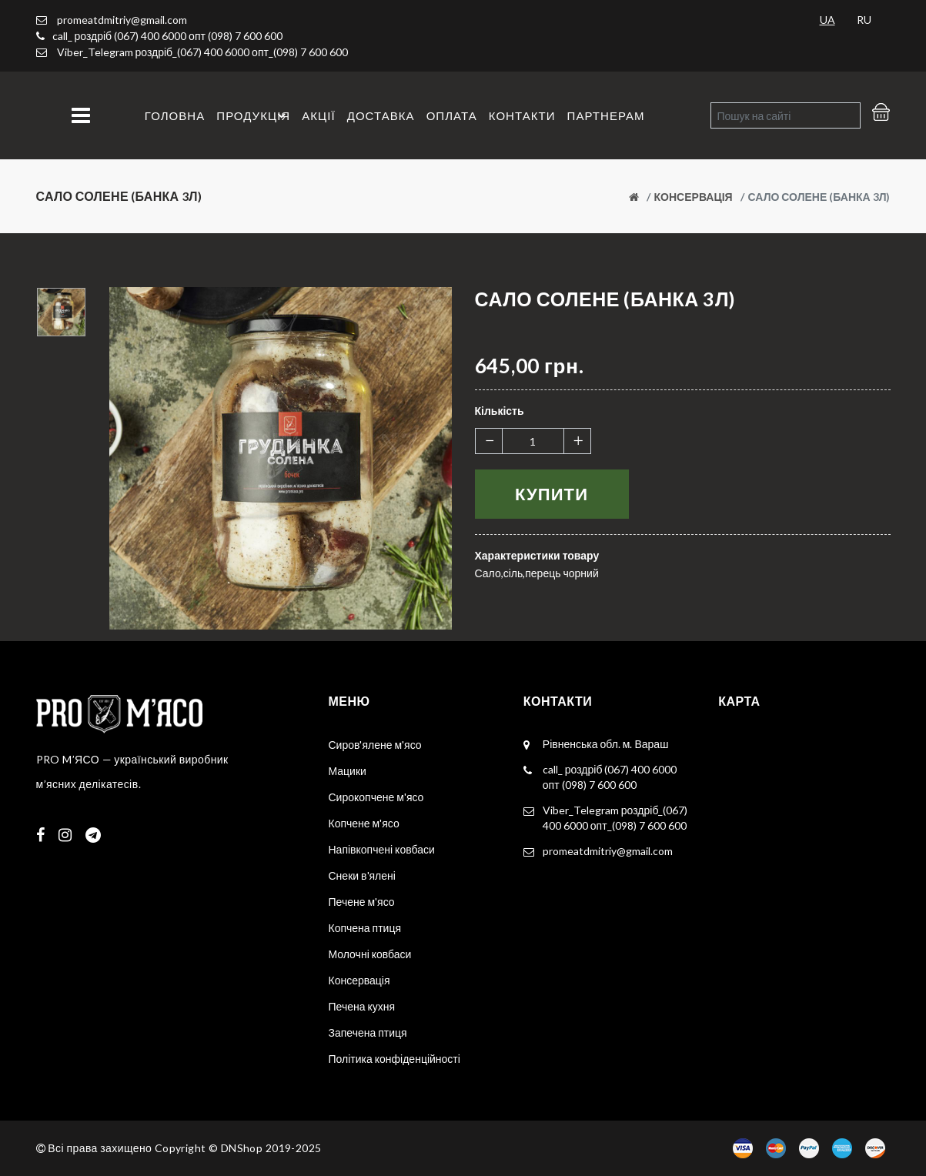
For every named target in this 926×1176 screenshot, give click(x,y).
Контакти (522, 115)
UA (827, 19)
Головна (175, 115)
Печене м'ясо (362, 901)
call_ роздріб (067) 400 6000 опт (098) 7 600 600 (167, 35)
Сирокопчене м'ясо (376, 796)
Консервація (693, 196)
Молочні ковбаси (370, 954)
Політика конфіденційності (394, 1058)
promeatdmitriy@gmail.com (111, 19)
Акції (318, 115)
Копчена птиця (365, 927)
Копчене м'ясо (364, 823)
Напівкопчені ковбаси (382, 849)
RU (864, 19)
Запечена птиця (368, 1032)
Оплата (451, 115)
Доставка (381, 115)
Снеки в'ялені (362, 875)
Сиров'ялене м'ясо (375, 744)
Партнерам (606, 115)
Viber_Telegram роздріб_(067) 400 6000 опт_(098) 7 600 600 (202, 51)
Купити (551, 493)
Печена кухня (362, 1006)
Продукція (253, 115)
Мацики (347, 770)
